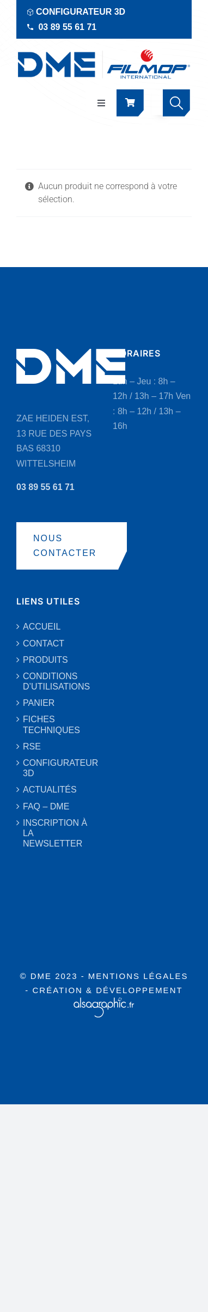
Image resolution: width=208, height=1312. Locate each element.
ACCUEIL (41, 626)
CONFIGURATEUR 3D (80, 11)
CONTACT (43, 643)
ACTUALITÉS (50, 789)
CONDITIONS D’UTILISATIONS (56, 681)
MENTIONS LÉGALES (138, 976)
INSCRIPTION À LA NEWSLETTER (55, 833)
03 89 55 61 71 (67, 27)
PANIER (38, 703)
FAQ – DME (46, 806)
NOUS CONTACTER (64, 546)
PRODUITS (45, 659)
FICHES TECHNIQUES (51, 724)
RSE (32, 746)
